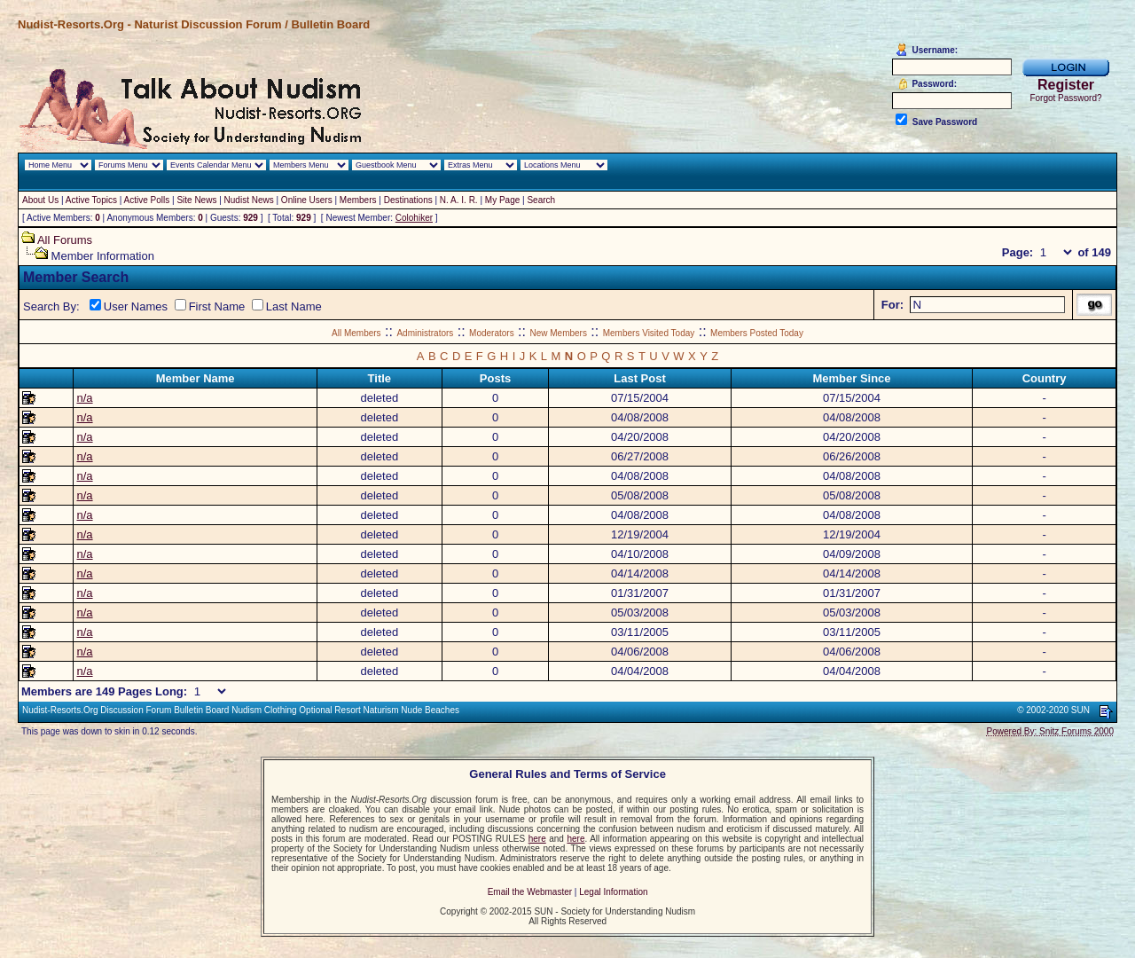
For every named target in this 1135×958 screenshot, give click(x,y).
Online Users (307, 200)
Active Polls (147, 200)
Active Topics (91, 200)
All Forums (64, 240)
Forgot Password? (1065, 98)
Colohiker (414, 218)
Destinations (408, 200)
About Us (40, 200)
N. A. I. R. (459, 200)
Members (358, 200)
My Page (502, 200)
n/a (84, 397)
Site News (196, 200)
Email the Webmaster (530, 892)
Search (541, 200)
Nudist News (249, 200)
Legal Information (613, 892)
